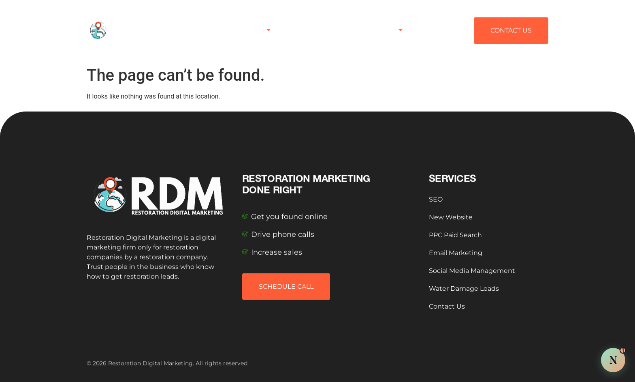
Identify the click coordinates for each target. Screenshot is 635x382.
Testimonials (379, 25)
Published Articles (314, 25)
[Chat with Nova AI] (613, 360)
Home (215, 25)
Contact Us (435, 25)
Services (254, 25)
